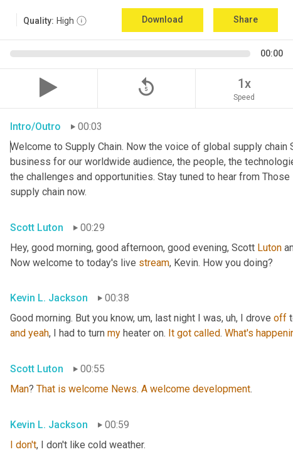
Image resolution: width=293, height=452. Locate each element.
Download (162, 19)
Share (245, 19)
